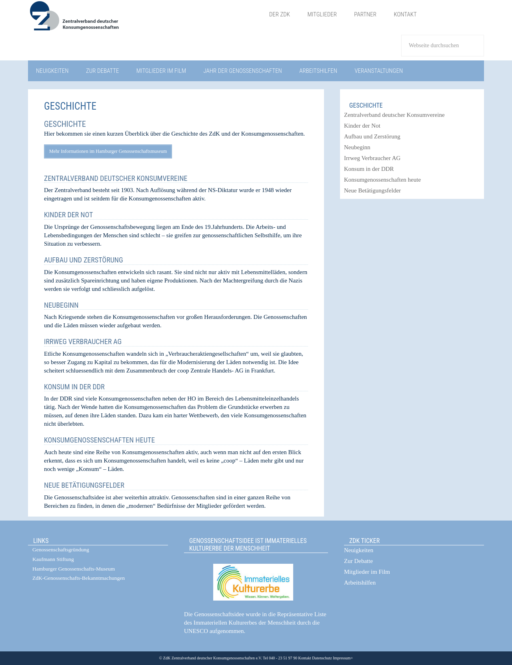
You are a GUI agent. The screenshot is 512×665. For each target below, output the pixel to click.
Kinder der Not (68, 214)
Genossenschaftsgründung (60, 550)
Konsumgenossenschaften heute (99, 440)
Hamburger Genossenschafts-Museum (73, 569)
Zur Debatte (358, 561)
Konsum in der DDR (74, 387)
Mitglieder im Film (367, 572)
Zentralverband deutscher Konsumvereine (116, 178)
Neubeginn (61, 305)
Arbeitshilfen (360, 582)
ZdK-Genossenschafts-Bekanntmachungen (78, 578)
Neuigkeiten (358, 550)
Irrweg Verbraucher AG (83, 341)
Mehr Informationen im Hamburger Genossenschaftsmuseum (108, 151)
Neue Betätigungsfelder (84, 485)
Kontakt (304, 658)
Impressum (341, 658)
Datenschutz (321, 658)
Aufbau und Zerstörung (83, 260)
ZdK (144, 21)
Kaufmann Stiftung (53, 559)
